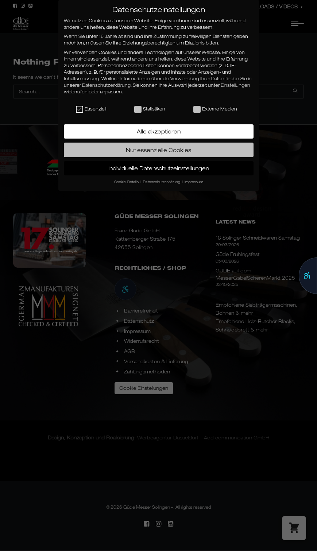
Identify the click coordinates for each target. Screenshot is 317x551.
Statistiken (149, 109)
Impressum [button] (194, 182)
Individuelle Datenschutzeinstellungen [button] (158, 168)
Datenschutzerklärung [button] (162, 182)
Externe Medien (215, 109)
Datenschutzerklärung (106, 85)
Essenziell (91, 109)
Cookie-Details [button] (127, 182)
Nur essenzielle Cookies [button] (158, 150)
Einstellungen (235, 85)
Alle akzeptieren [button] (159, 131)
